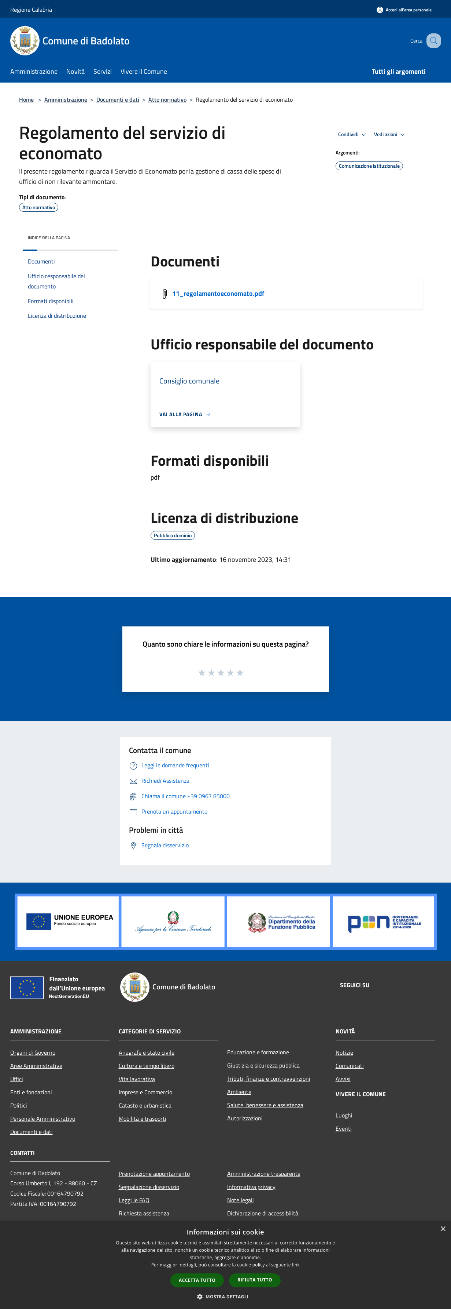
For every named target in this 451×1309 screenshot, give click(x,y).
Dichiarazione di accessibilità (262, 1213)
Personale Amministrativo (42, 1118)
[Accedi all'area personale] (404, 9)
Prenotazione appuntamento (154, 1173)
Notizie (344, 1052)
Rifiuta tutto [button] (254, 1280)
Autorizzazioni (245, 1118)
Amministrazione (65, 99)
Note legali (240, 1200)
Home (26, 99)
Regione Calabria (31, 9)
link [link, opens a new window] (296, 1265)
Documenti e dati (117, 99)
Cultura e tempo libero (146, 1065)
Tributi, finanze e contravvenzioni (268, 1078)
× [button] (443, 1229)
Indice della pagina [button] (49, 237)
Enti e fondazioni (31, 1092)
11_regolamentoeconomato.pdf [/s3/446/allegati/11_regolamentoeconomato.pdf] (218, 293)
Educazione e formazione (258, 1052)
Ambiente (239, 1091)
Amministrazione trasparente (263, 1173)
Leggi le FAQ (134, 1200)
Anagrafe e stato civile (146, 1052)
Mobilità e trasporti (142, 1118)
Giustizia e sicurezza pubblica (263, 1065)
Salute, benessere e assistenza (265, 1105)
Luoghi (344, 1115)
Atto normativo (167, 99)
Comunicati (350, 1065)
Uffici (16, 1079)
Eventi (344, 1128)
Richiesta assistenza (144, 1213)
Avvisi (343, 1079)
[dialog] (225, 1265)
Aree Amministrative (36, 1065)
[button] (226, 1296)
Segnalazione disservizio (149, 1186)
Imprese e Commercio (145, 1092)
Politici (18, 1105)
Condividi (353, 134)
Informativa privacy (251, 1186)
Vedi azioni (390, 134)
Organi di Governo (32, 1052)
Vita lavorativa (137, 1079)
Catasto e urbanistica (145, 1105)
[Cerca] (432, 41)
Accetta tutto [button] (197, 1280)
